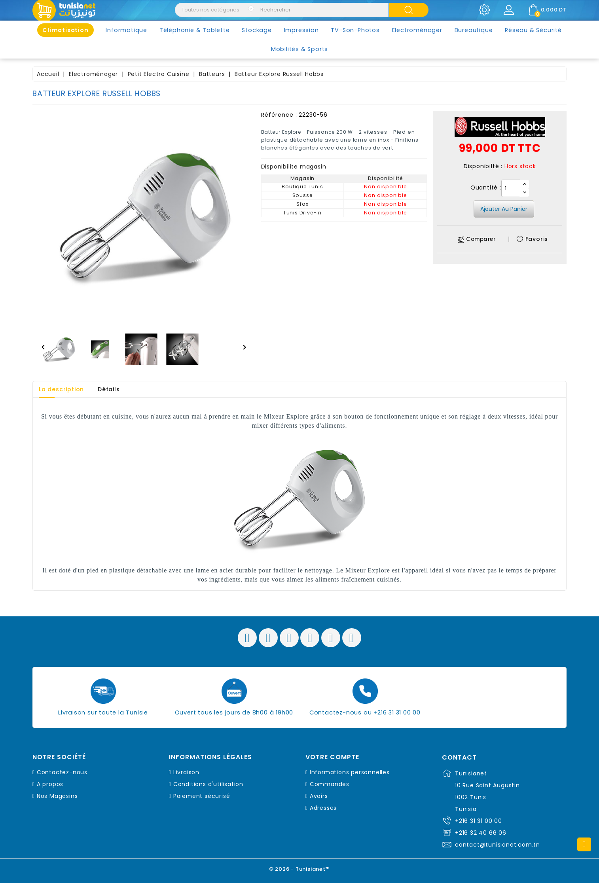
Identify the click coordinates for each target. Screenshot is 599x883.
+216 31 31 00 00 (478, 821)
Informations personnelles (350, 772)
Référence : (279, 115)
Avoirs (319, 796)
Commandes (329, 784)
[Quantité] (510, 188)
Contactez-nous (62, 772)
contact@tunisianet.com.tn (497, 845)
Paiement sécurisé (201, 796)
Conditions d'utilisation (208, 784)
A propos (50, 784)
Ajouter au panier (503, 209)
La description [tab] (61, 389)
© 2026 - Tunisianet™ (299, 869)
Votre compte (332, 757)
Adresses (323, 808)
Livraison (186, 772)
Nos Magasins (57, 796)
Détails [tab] (109, 389)
